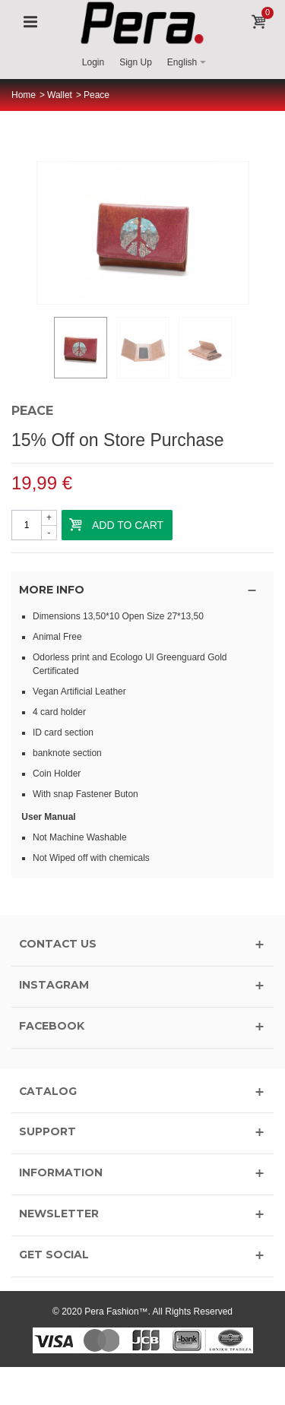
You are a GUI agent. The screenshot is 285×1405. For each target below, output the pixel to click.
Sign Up (135, 62)
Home (23, 95)
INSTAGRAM (54, 985)
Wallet (59, 95)
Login (93, 62)
